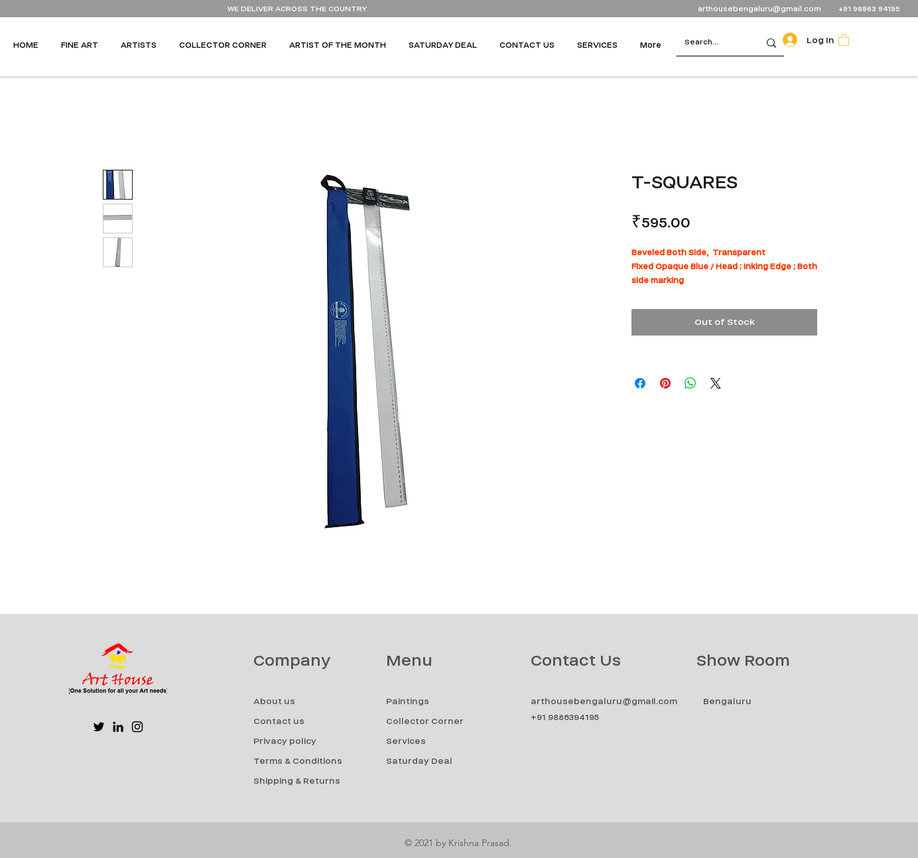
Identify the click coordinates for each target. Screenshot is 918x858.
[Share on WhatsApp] (690, 383)
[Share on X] (716, 383)
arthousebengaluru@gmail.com (759, 9)
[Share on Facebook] (640, 383)
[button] (84, 45)
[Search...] (708, 43)
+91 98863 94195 (870, 9)
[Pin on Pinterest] (665, 383)
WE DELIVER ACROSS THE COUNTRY (297, 9)
